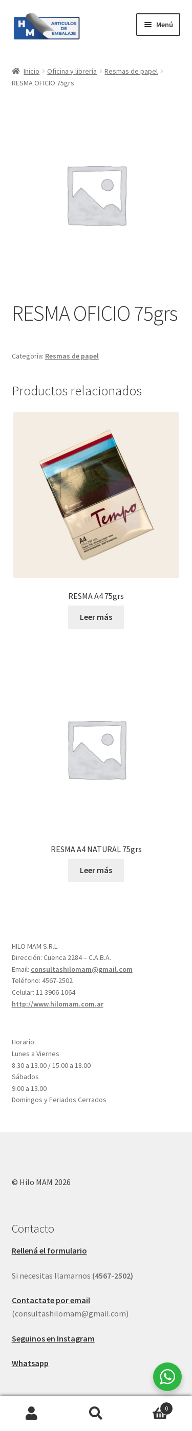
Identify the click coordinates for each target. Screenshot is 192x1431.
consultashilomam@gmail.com (82, 969)
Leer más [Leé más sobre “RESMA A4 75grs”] (96, 617)
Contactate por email (51, 1300)
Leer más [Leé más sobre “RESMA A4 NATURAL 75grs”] (96, 870)
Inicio (31, 71)
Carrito (150, 1406)
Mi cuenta (32, 1413)
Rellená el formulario (49, 1250)
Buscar (96, 1413)
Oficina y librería (72, 71)
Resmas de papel (131, 71)
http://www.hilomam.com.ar (57, 1004)
